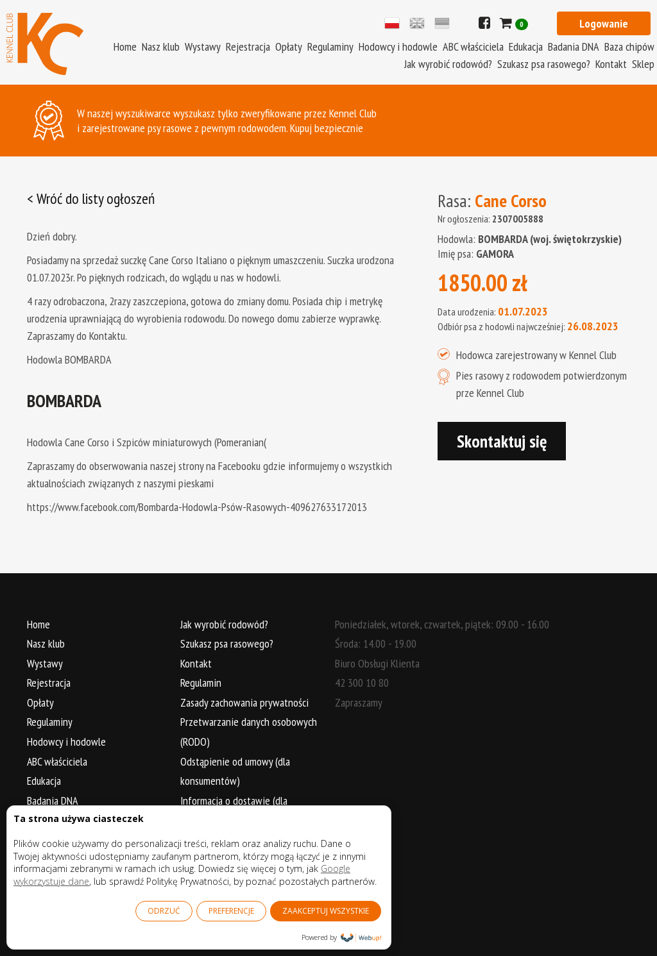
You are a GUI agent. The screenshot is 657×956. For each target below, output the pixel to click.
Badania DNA (573, 46)
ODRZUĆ (164, 910)
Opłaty (288, 46)
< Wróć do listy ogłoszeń (92, 198)
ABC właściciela (473, 46)
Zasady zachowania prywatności (244, 702)
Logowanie (603, 23)
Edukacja (526, 46)
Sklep (643, 63)
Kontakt (611, 63)
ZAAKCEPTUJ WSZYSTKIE (325, 910)
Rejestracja (248, 46)
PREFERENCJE (231, 910)
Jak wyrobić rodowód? (448, 63)
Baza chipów (629, 46)
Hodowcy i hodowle (398, 46)
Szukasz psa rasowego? (543, 63)
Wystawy (203, 46)
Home (125, 46)
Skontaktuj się (502, 441)
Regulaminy (330, 46)
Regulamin (201, 682)
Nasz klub (161, 46)
